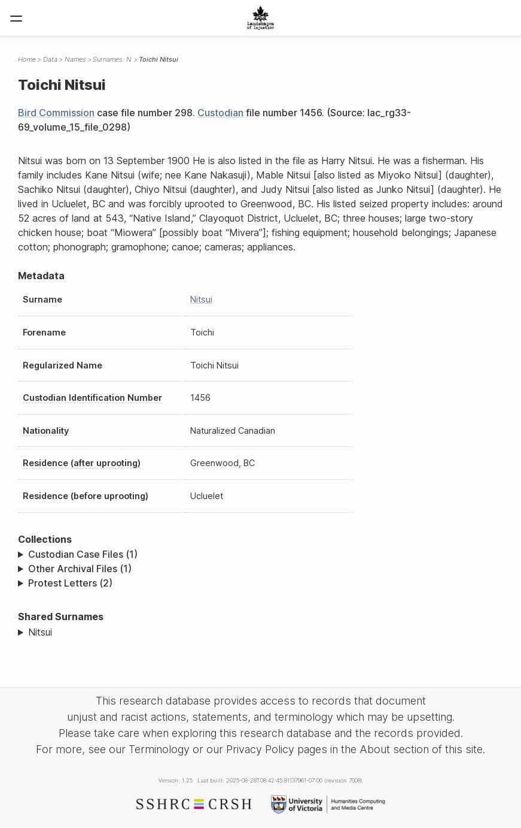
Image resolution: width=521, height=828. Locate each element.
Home (27, 59)
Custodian (220, 113)
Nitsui (201, 299)
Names (75, 59)
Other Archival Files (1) (80, 569)
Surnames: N (112, 59)
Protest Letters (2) (70, 583)
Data (50, 59)
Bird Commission (56, 113)
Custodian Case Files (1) (83, 554)
